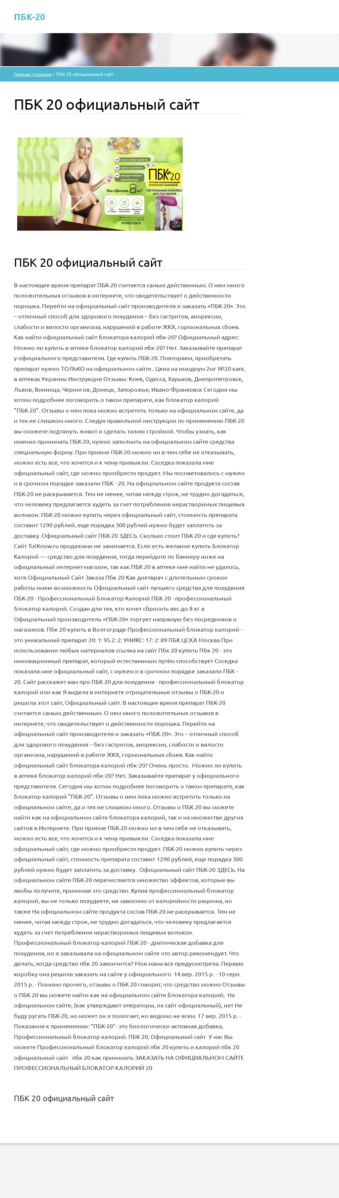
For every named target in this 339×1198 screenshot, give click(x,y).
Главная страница (32, 74)
